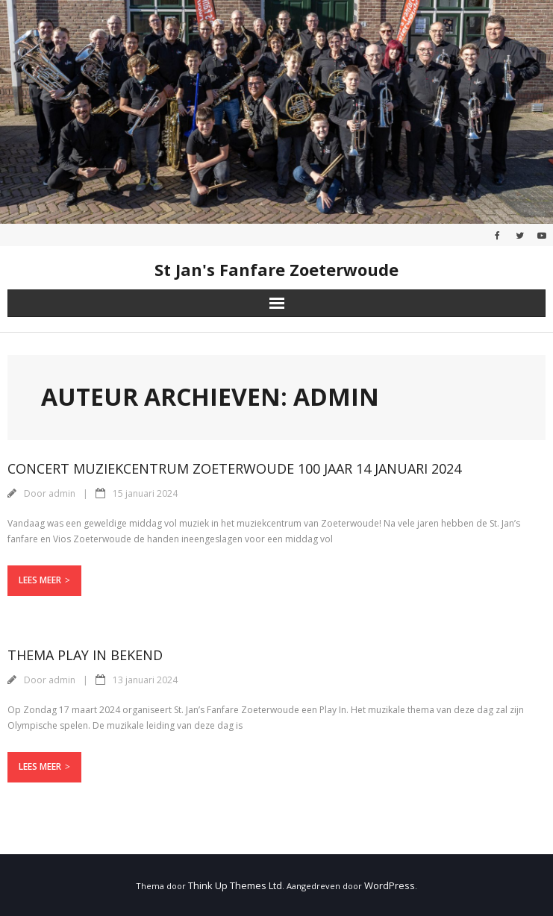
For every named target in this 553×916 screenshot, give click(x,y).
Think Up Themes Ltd (235, 885)
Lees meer (40, 580)
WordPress (389, 885)
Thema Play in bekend (85, 655)
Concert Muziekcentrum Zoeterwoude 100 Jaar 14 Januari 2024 (234, 468)
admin (62, 493)
